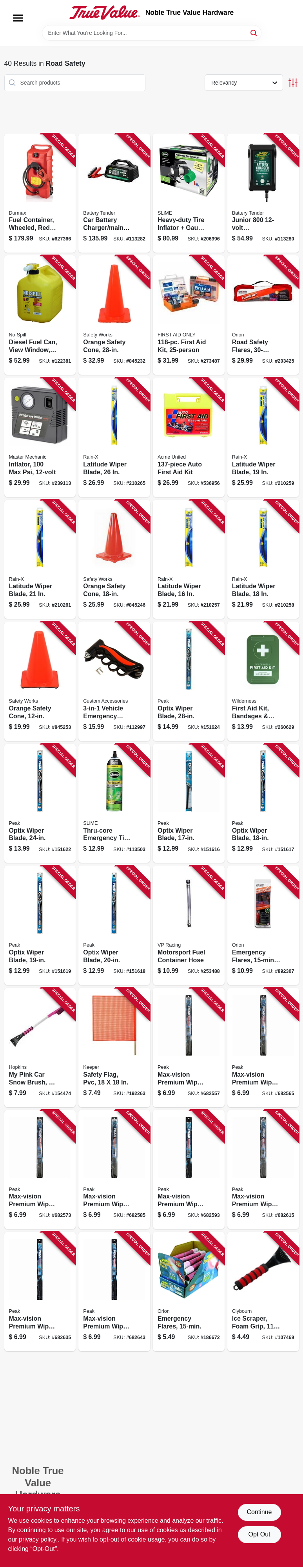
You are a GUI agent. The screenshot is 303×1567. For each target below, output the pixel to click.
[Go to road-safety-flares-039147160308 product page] (263, 315)
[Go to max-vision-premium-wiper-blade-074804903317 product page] (263, 1169)
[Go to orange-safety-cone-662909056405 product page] (114, 559)
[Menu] (18, 18)
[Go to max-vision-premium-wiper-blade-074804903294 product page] (189, 1169)
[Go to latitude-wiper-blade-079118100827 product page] (40, 559)
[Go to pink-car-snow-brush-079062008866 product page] (40, 1047)
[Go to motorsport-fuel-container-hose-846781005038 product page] (189, 925)
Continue (259, 1512)
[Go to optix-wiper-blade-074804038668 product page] (189, 803)
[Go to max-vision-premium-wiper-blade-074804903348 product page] (114, 1291)
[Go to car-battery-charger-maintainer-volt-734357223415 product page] (114, 193)
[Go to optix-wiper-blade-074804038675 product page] (263, 803)
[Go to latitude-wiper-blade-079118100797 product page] (114, 437)
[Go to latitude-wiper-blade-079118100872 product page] (189, 559)
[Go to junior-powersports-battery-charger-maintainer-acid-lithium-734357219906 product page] (263, 193)
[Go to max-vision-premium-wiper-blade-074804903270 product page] (40, 1169)
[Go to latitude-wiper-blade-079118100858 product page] (263, 559)
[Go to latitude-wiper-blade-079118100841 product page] (263, 437)
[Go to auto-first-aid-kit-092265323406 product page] (189, 437)
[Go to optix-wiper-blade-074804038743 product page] (189, 681)
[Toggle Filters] (293, 82)
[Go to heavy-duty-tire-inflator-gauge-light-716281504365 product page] (189, 193)
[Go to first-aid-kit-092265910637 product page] (189, 315)
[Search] (254, 32)
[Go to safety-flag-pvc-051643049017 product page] (114, 1047)
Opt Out (259, 1534)
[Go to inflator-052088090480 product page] (40, 437)
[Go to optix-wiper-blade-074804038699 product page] (114, 925)
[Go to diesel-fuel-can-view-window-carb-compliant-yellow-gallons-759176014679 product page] (40, 315)
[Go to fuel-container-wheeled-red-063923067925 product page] (40, 193)
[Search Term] (151, 33)
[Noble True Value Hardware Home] (104, 12)
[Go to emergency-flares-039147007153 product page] (189, 1291)
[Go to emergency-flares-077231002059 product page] (263, 925)
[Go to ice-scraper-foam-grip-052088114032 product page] (263, 1291)
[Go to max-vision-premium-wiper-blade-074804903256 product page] (189, 1047)
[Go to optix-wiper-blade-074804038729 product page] (40, 803)
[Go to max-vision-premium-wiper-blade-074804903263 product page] (263, 1047)
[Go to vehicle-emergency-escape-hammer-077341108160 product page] (114, 681)
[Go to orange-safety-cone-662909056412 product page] (114, 315)
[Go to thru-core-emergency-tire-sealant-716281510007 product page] (114, 803)
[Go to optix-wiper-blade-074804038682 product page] (40, 925)
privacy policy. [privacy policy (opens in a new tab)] (38, 1539)
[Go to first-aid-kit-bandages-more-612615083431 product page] (263, 681)
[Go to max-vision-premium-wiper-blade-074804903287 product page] (114, 1169)
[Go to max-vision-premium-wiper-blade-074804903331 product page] (40, 1291)
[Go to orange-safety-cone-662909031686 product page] (40, 681)
